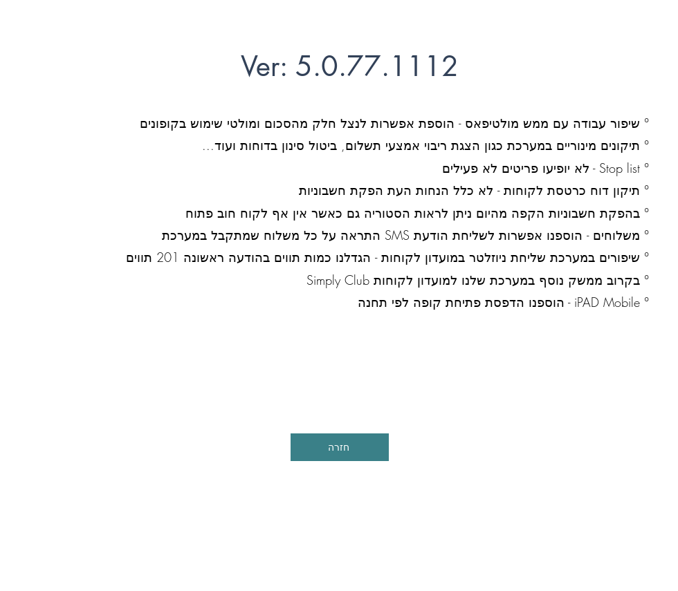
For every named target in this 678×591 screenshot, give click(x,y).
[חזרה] (340, 447)
